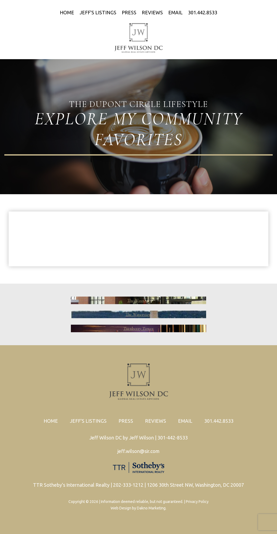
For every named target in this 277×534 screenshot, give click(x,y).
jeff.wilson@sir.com (138, 451)
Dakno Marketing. (151, 508)
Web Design (121, 508)
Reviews (152, 12)
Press (129, 12)
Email (175, 12)
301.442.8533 (202, 12)
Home (67, 12)
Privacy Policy (197, 501)
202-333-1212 (128, 485)
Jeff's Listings (98, 12)
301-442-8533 (172, 437)
